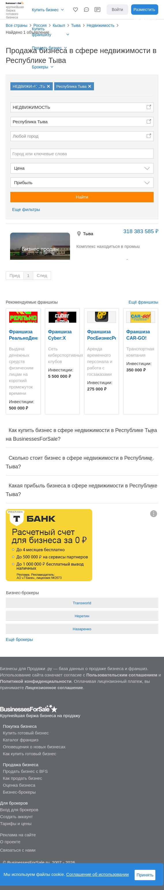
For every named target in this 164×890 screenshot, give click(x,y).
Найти (82, 197)
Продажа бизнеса (20, 764)
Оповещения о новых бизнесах (34, 746)
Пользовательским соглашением (121, 674)
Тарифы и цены (15, 823)
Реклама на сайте (18, 834)
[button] (75, 9)
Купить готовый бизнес (26, 732)
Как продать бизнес (22, 778)
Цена (19, 168)
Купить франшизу (41, 32)
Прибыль (23, 182)
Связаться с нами (17, 850)
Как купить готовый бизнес (29, 753)
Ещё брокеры (19, 639)
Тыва (88, 233)
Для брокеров (14, 803)
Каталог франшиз (20, 739)
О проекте (10, 841)
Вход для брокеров (19, 809)
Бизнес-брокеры (19, 792)
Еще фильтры (26, 209)
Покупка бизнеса (20, 726)
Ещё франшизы (143, 302)
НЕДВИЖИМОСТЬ (31, 107)
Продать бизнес (47, 48)
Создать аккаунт (16, 816)
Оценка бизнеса (19, 785)
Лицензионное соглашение (54, 687)
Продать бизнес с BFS (25, 771)
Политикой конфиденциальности (35, 681)
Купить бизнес (45, 10)
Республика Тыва (30, 121)
